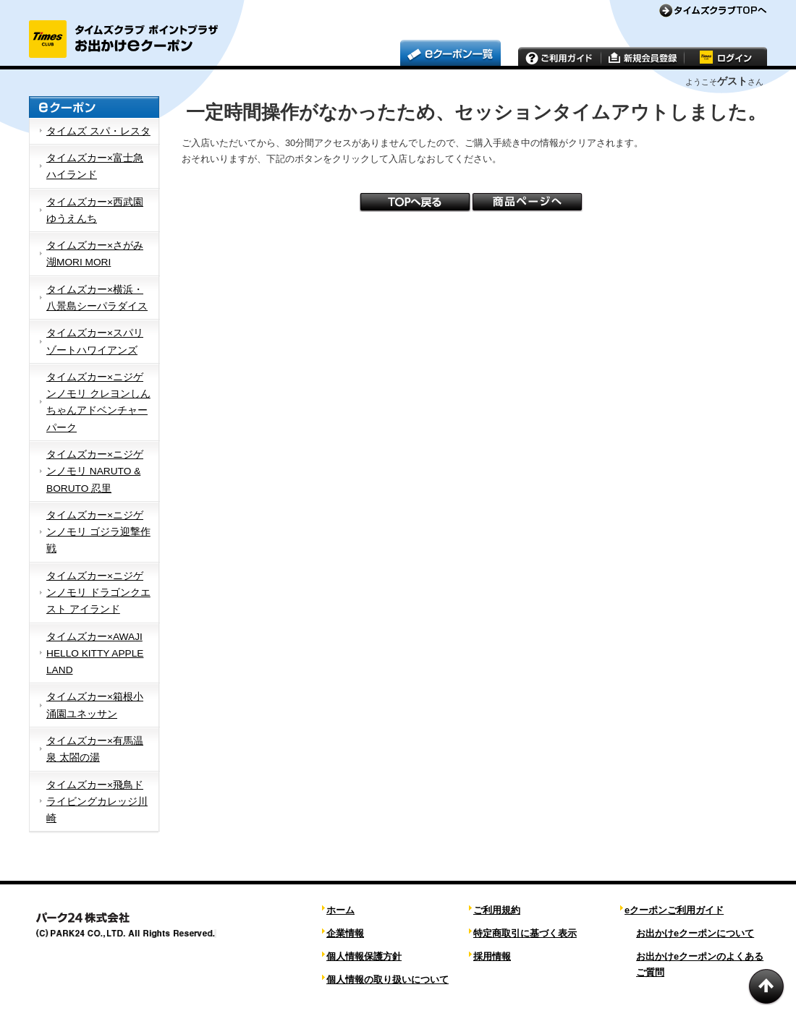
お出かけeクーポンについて (695, 933)
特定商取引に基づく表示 (525, 933)
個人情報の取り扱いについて (387, 979)
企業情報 (345, 933)
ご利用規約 (496, 910)
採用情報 (492, 956)
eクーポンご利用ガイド (674, 910)
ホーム (340, 910)
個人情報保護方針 (364, 956)
